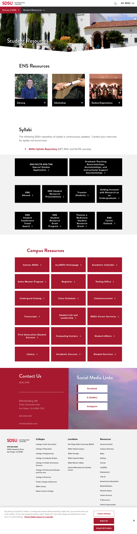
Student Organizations (102, 102)
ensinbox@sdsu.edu (28, 423)
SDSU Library (41, 486)
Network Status (106, 490)
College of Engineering (45, 453)
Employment (105, 472)
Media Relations (106, 486)
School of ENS (9, 10)
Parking (103, 458)
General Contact (106, 444)
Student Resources (32, 10)
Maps (102, 453)
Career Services (106, 495)
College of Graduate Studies (46, 458)
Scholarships (60, 102)
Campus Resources (45, 250)
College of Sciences (43, 477)
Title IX (103, 476)
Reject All (104, 523)
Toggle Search (115, 3)
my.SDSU (103, 467)
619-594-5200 (12, 447)
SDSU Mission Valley (76, 463)
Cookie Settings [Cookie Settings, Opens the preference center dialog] (103, 516)
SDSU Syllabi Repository (43, 149)
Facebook (92, 388)
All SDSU (127, 3)
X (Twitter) (92, 397)
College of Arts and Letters (46, 444)
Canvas (103, 463)
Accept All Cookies (104, 530)
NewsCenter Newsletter (109, 481)
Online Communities (108, 504)
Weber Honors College (44, 491)
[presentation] (40, 439)
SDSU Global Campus (76, 449)
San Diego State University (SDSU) (81, 444)
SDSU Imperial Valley (76, 458)
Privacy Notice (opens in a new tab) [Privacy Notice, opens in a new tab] (38, 519)
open (45, 102)
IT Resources (105, 500)
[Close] (134, 523)
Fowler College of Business (46, 482)
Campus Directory (107, 449)
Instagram (92, 406)
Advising (21, 102)
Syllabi (25, 129)
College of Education (44, 449)
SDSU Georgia (73, 453)
